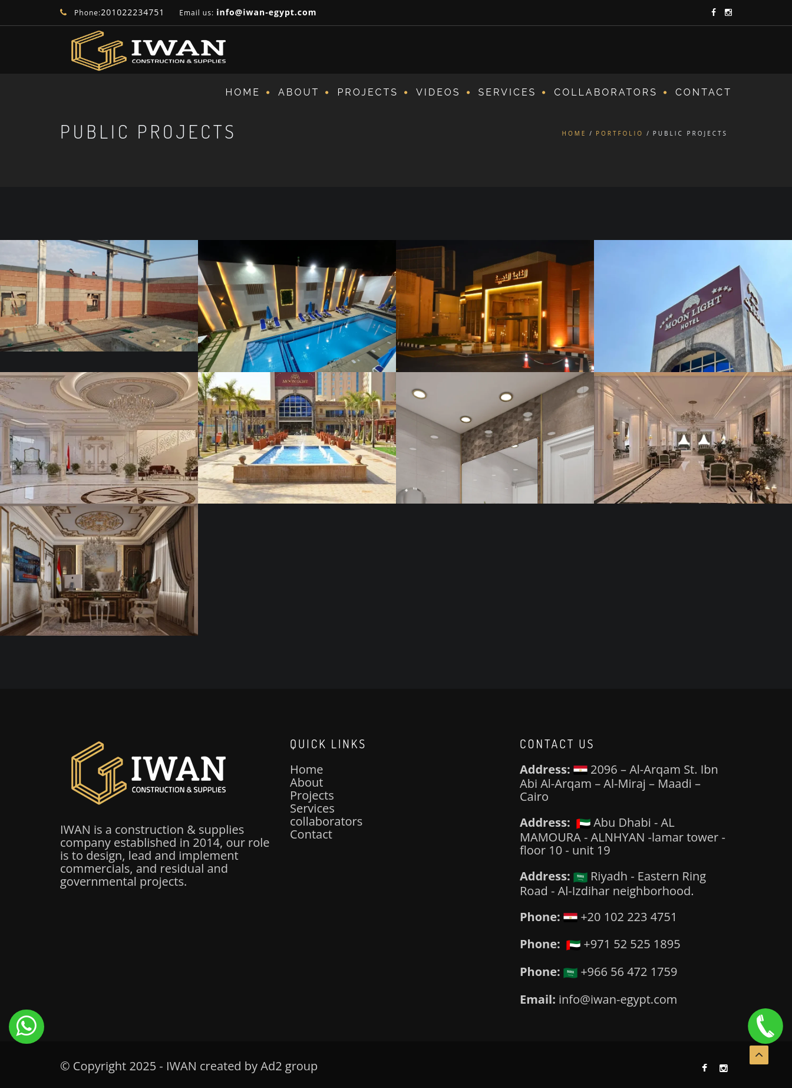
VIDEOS (438, 92)
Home (242, 92)
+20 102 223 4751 (620, 917)
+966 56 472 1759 (620, 971)
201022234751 (132, 12)
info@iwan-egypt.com (266, 12)
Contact (703, 92)
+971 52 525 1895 (623, 944)
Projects (367, 92)
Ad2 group (289, 1066)
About (298, 92)
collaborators (326, 821)
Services (312, 808)
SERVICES (507, 92)
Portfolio (620, 133)
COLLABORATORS (606, 92)
